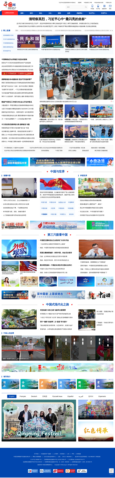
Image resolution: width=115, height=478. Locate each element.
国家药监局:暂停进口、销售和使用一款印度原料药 (18, 112)
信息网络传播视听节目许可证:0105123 (32, 462)
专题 (28, 124)
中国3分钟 (43, 119)
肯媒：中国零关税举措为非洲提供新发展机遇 (54, 248)
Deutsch (34, 397)
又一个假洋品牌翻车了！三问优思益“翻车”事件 (16, 119)
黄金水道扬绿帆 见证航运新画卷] (85, 26)
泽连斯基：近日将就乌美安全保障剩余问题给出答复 (18, 138)
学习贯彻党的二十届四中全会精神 (14, 148)
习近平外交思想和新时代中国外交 (67, 2)
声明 (73, 454)
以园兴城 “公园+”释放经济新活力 (12, 327)
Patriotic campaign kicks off (87, 439)
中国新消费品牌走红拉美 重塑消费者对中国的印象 (18, 115)
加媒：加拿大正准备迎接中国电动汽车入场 (53, 273)
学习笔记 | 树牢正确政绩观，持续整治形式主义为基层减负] (79, 23)
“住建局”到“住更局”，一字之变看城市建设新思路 (17, 89)
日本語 (44, 397)
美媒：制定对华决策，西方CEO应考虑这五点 (54, 260)
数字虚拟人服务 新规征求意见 (24, 96)
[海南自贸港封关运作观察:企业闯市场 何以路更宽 (34, 26)
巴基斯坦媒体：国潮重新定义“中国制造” (93, 262)
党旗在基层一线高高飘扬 (98, 148)
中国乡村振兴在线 (98, 2)
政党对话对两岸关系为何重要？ (12, 195)
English (11, 397)
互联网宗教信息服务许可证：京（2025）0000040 (57, 462)
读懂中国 (6, 176)
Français (23, 397)
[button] (112, 78)
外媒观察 (5, 257)
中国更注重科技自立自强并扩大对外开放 (54, 240)
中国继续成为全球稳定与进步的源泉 (14, 59)
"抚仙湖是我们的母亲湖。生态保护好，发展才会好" (56, 325)
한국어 (90, 397)
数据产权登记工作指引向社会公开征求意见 (17, 102)
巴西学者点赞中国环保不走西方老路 (90, 257)
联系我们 (62, 454)
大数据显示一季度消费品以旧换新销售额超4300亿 (18, 105)
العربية (81, 397)
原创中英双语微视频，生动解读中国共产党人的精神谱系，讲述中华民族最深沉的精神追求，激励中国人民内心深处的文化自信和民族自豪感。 (57, 195)
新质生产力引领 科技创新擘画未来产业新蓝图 (16, 63)
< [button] (110, 30)
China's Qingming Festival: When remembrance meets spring (25, 439)
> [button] (112, 30)
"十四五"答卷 (58, 150)
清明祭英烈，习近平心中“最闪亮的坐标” (57, 19)
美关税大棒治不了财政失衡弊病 (89, 195)
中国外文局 (108, 2)
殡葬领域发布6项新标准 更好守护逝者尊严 (17, 79)
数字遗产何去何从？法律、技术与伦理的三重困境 (17, 86)
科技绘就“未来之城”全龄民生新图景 (53, 310)
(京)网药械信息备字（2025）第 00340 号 (82, 462)
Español (70, 397)
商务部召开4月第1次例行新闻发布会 (27, 49)
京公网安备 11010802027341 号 (76, 460)
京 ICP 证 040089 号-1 (36, 460)
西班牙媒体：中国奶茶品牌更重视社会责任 (94, 266)
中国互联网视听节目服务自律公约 (22, 457)
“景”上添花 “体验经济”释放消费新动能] (63, 26)
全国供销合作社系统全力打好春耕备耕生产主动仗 (17, 69)
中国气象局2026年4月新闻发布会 (50, 49)
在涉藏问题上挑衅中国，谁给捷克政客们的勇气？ (17, 131)
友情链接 (78, 454)
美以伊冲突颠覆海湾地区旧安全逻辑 (91, 208)
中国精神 (44, 214)
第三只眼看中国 (57, 234)
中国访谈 (67, 119)
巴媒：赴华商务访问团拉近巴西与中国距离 (53, 256)
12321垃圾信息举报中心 (50, 457)
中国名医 (67, 140)
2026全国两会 (45, 150)
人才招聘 (55, 454)
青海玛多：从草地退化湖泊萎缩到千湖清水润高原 (56, 329)
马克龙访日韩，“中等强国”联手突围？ (92, 212)
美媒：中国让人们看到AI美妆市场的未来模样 (94, 269)
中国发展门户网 (88, 2)
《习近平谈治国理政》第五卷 (76, 148)
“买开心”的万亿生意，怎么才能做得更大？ (16, 200)
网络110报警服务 (37, 457)
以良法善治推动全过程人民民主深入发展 (16, 204)
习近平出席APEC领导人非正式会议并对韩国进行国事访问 (46, 148)
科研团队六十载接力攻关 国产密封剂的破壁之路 (55, 314)
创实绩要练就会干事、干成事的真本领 (15, 208)
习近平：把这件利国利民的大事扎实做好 (47, 23)
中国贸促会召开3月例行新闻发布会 (99, 49)
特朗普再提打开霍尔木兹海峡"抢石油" (14, 128)
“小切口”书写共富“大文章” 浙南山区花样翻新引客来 (56, 318)
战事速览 (23, 124)
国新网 (79, 2)
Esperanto (102, 397)
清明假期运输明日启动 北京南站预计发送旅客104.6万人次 (58, 101)
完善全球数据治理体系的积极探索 (90, 200)
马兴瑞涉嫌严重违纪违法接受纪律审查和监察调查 (17, 93)
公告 (68, 454)
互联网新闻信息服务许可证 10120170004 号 (55, 460)
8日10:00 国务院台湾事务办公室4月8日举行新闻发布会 (36, 30)
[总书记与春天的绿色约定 (25, 23)
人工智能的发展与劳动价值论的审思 (14, 215)
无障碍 (111, 471)
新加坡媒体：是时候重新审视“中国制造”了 (93, 273)
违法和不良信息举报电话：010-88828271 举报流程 (87, 457)
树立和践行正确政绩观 (101, 150)
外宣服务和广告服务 (46, 454)
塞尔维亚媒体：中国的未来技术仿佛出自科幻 (56, 265)
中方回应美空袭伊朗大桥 (10, 124)
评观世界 (83, 176)
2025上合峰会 (72, 150)
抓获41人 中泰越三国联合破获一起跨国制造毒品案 (18, 141)
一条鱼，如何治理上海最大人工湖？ (101, 119)
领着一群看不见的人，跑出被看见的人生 (16, 359)
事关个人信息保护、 (8, 96)
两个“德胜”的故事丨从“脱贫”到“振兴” (53, 322)
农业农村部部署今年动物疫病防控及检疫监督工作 (17, 66)
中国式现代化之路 (57, 304)
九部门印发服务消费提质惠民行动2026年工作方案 (18, 109)
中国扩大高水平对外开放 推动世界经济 (52, 269)
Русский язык (57, 397)
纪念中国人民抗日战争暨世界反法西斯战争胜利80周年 (19, 150)
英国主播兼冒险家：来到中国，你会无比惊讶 (56, 253)
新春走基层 (85, 150)
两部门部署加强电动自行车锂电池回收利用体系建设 (18, 83)
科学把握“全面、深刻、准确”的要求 (14, 212)
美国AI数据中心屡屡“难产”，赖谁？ (91, 204)
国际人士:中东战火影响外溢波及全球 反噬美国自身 (18, 135)
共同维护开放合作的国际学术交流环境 (92, 215)
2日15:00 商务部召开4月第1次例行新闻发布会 (68, 30)
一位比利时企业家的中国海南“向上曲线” (52, 244)
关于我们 (36, 454)
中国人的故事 (8, 333)
